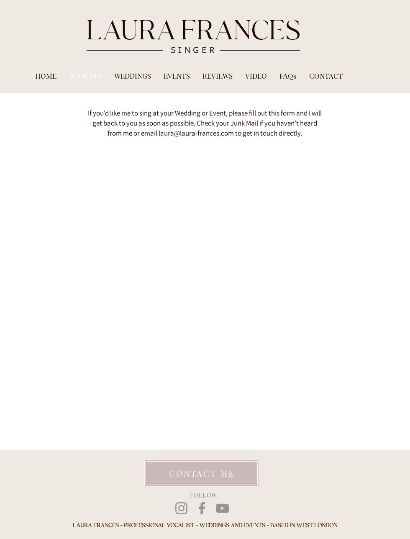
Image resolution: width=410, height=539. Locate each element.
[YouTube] (222, 508)
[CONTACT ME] (201, 473)
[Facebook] (202, 508)
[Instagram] (181, 508)
